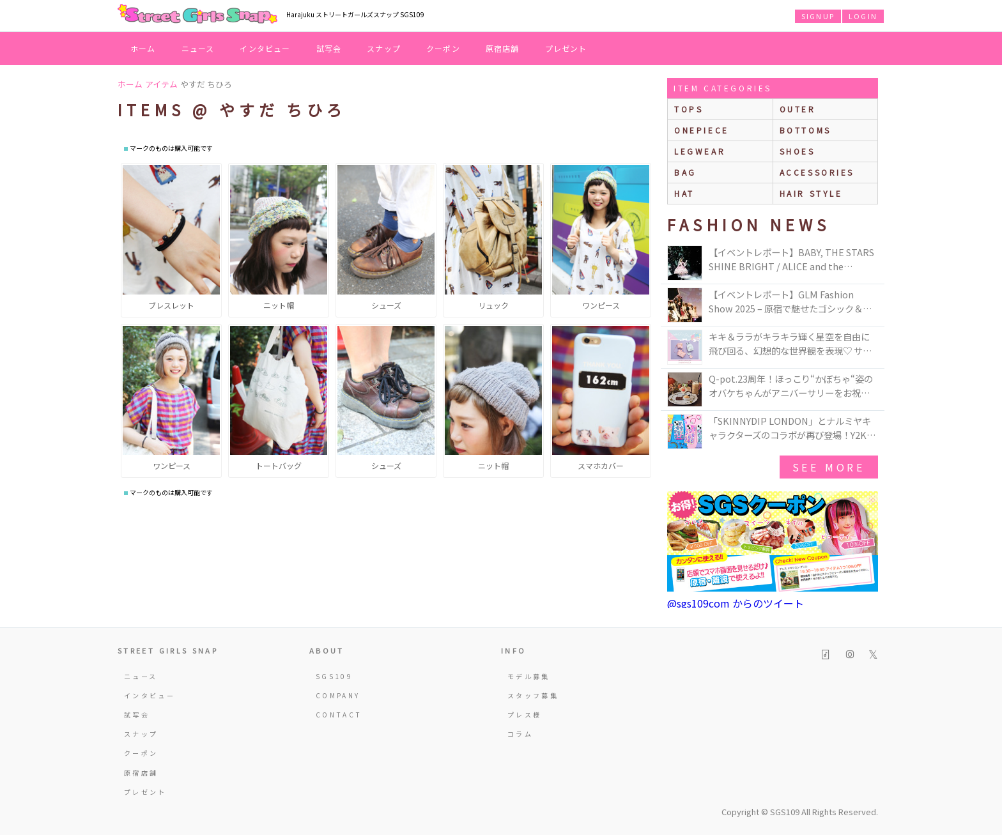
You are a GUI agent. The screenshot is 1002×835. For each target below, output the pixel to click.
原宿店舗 (503, 48)
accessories (817, 172)
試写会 (329, 48)
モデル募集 (528, 676)
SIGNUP (818, 16)
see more (828, 467)
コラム (520, 734)
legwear (699, 151)
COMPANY (338, 695)
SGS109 (334, 676)
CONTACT (339, 714)
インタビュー (265, 48)
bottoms (805, 130)
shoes (797, 151)
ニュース (198, 48)
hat (684, 193)
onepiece (701, 130)
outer (798, 108)
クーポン (443, 48)
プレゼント (566, 48)
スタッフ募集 (533, 695)
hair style (811, 193)
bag (685, 172)
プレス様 (524, 714)
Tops (688, 108)
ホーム (143, 48)
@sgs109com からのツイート (735, 603)
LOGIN (863, 16)
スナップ (384, 48)
